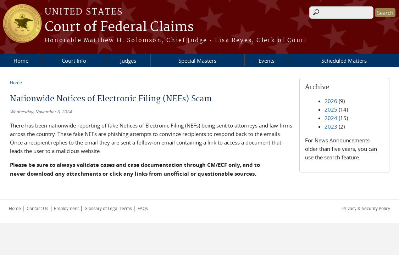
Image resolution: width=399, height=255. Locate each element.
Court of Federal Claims (119, 27)
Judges (128, 60)
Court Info (74, 60)
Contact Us (37, 208)
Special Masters (197, 60)
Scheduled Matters (344, 60)
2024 (331, 117)
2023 (331, 126)
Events (267, 60)
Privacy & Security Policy (366, 208)
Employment (66, 208)
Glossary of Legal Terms (108, 208)
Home (20, 60)
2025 (331, 109)
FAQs (143, 208)
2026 (331, 100)
